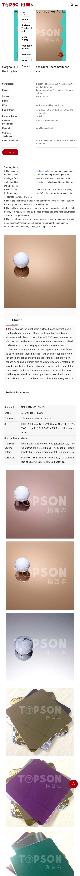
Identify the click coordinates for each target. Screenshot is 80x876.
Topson (22, 171)
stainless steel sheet (44, 171)
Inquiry (11, 152)
